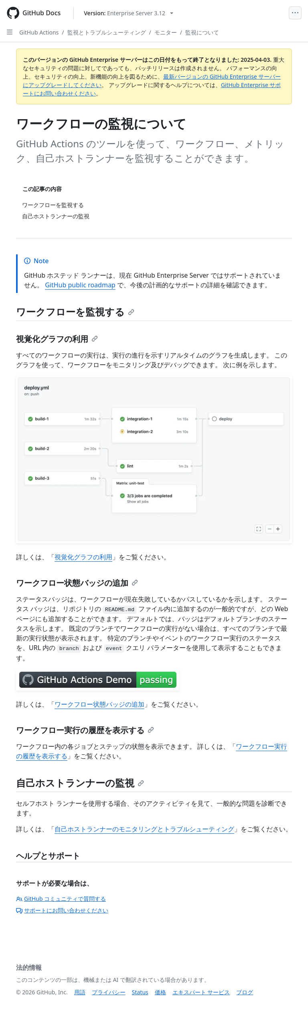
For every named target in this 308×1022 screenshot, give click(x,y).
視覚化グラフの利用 (57, 338)
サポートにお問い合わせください (62, 910)
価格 (160, 992)
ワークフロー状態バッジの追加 (77, 582)
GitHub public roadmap (80, 284)
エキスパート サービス (201, 992)
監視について (202, 32)
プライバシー (109, 992)
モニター (165, 32)
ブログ (244, 992)
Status (140, 992)
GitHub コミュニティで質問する (61, 898)
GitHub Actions (39, 32)
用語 (79, 992)
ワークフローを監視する (75, 311)
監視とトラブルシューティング (106, 32)
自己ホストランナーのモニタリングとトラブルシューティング (144, 829)
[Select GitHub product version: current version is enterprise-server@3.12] (128, 13)
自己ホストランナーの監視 (80, 782)
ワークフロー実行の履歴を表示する (85, 730)
